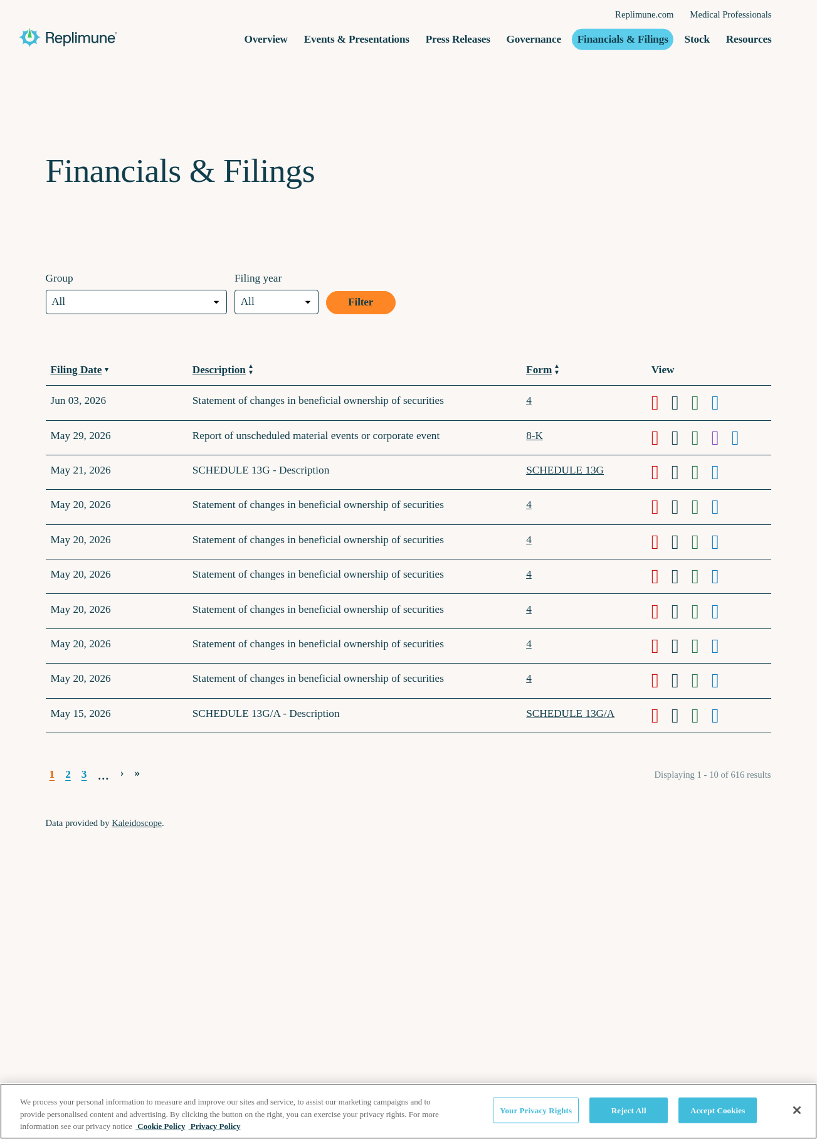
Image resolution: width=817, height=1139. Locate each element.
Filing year (258, 278)
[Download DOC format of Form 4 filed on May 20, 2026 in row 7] (682, 576)
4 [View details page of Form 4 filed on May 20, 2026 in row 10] (529, 678)
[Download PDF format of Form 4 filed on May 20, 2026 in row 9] (661, 646)
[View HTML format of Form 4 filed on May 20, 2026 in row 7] (722, 576)
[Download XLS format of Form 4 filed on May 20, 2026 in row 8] (702, 611)
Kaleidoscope (137, 823)
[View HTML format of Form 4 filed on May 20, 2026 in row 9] (722, 646)
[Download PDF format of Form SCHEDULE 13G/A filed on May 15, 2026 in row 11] (661, 716)
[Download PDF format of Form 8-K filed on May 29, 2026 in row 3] (661, 438)
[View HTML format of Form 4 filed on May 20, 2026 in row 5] (722, 507)
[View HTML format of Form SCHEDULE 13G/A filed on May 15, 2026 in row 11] (722, 716)
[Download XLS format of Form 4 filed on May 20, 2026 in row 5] (702, 507)
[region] (408, 1111)
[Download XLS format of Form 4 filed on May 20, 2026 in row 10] (702, 680)
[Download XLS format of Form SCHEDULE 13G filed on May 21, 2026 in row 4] (702, 472)
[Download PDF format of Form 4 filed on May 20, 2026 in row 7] (661, 576)
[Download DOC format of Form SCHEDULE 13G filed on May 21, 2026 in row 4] (682, 472)
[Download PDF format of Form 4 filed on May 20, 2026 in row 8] (661, 611)
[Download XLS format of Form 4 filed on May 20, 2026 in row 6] (702, 542)
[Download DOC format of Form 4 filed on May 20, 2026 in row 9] (682, 646)
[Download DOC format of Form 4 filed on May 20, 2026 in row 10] (682, 680)
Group (59, 278)
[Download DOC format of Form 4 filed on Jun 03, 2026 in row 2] (682, 403)
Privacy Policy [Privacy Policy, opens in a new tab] (215, 1126)
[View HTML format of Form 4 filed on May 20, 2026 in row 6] (722, 542)
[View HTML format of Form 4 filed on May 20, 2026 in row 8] (722, 611)
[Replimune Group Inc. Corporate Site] (132, 38)
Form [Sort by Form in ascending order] (542, 370)
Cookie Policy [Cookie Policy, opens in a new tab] (160, 1126)
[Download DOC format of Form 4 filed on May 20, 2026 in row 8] (682, 611)
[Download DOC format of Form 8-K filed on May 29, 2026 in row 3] (682, 438)
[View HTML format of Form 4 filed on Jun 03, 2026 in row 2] (722, 403)
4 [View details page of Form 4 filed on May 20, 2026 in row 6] (529, 540)
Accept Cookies (717, 1110)
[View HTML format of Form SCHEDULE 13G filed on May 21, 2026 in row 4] (722, 472)
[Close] (797, 1110)
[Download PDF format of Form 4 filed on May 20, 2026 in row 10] (661, 680)
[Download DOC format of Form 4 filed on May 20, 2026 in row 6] (682, 542)
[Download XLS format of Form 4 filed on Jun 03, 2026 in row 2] (702, 403)
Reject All (628, 1110)
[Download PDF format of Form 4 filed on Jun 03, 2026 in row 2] (661, 403)
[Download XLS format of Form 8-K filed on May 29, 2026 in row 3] (702, 438)
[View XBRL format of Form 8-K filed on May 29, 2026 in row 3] (722, 438)
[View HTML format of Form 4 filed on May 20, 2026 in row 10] (722, 680)
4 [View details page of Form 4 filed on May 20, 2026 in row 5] (529, 505)
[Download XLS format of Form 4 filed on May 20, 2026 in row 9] (702, 646)
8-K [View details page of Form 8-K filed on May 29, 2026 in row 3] (534, 436)
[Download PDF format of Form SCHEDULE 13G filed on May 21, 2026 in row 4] (661, 472)
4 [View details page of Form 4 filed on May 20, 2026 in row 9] (529, 644)
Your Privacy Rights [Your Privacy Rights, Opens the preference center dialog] (536, 1110)
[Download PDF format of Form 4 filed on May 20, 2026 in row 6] (661, 542)
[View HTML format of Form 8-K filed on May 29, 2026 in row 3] (742, 438)
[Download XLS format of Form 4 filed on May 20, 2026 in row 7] (702, 576)
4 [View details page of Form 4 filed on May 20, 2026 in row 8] (529, 609)
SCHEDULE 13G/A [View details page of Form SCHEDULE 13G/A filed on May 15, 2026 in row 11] (570, 713)
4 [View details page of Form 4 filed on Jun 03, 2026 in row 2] (529, 400)
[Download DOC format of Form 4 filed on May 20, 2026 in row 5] (682, 507)
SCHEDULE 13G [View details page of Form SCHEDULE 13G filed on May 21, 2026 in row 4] (565, 470)
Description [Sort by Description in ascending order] (222, 370)
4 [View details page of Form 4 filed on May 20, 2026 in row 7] (529, 574)
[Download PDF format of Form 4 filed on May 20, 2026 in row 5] (661, 507)
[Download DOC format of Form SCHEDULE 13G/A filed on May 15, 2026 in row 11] (682, 716)
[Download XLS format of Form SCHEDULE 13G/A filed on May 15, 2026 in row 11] (702, 716)
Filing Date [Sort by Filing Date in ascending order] (79, 370)
